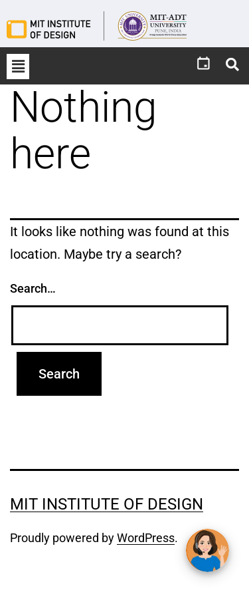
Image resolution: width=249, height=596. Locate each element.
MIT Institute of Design (106, 504)
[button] (18, 66)
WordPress (146, 538)
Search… (33, 288)
